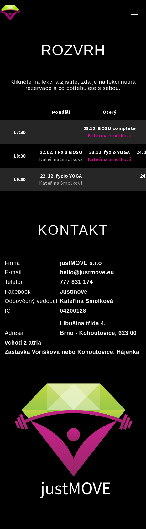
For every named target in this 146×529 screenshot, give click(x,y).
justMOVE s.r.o (81, 263)
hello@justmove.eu (87, 272)
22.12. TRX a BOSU (61, 152)
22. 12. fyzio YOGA (61, 176)
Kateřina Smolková (61, 159)
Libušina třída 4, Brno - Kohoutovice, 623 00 (98, 328)
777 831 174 (76, 282)
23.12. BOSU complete (109, 128)
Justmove (73, 292)
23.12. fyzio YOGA (109, 152)
